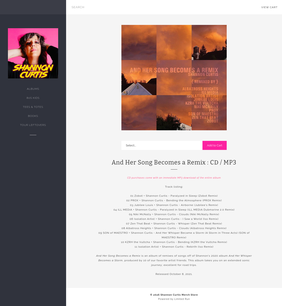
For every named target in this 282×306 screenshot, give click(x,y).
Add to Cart (214, 145)
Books (33, 116)
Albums (33, 88)
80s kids (33, 97)
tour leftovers (33, 125)
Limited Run (182, 299)
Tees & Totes (33, 106)
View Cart (269, 7)
